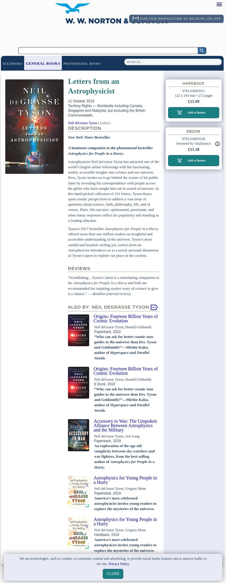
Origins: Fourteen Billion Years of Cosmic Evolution (126, 318)
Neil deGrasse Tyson (82, 123)
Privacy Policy (119, 564)
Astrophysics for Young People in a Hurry (125, 480)
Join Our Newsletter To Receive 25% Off (180, 18)
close (113, 574)
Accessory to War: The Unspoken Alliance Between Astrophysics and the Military (125, 425)
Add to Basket (196, 112)
